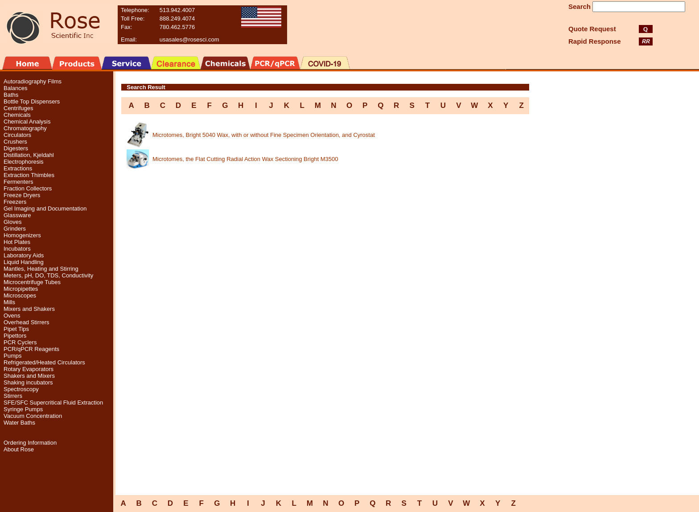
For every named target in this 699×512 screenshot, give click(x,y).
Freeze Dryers (22, 195)
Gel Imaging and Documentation (45, 208)
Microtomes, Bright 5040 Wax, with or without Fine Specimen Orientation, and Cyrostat (263, 135)
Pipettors (15, 335)
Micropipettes (21, 288)
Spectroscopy (21, 389)
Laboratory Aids (24, 255)
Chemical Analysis (27, 121)
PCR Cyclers (20, 342)
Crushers (15, 141)
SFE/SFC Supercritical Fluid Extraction (53, 402)
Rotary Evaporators (28, 369)
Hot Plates (17, 242)
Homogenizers (22, 235)
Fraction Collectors (28, 188)
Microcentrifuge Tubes (32, 282)
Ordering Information (30, 442)
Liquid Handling (24, 262)
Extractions (18, 168)
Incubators (17, 248)
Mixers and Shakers (29, 309)
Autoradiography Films (33, 81)
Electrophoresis (24, 161)
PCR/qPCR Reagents (31, 349)
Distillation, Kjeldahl (29, 155)
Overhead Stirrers (26, 322)
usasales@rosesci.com (189, 39)
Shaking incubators (28, 382)
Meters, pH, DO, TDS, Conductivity (48, 275)
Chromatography (25, 128)
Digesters (16, 148)
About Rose (19, 449)
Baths (11, 94)
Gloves (12, 222)
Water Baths (19, 422)
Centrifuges (18, 108)
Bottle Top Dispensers (32, 101)
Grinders (15, 228)
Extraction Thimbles (29, 175)
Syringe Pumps (23, 409)
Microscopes (20, 295)
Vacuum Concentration (33, 416)
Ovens (12, 315)
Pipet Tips (16, 329)
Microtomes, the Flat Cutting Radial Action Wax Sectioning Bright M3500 (245, 159)
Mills (9, 302)
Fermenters (18, 181)
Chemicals (17, 114)
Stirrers (13, 395)
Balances (15, 88)
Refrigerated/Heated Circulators (44, 362)
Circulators (17, 135)
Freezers (15, 201)
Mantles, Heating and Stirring (41, 268)
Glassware (17, 215)
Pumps (12, 355)
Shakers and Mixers (29, 375)
